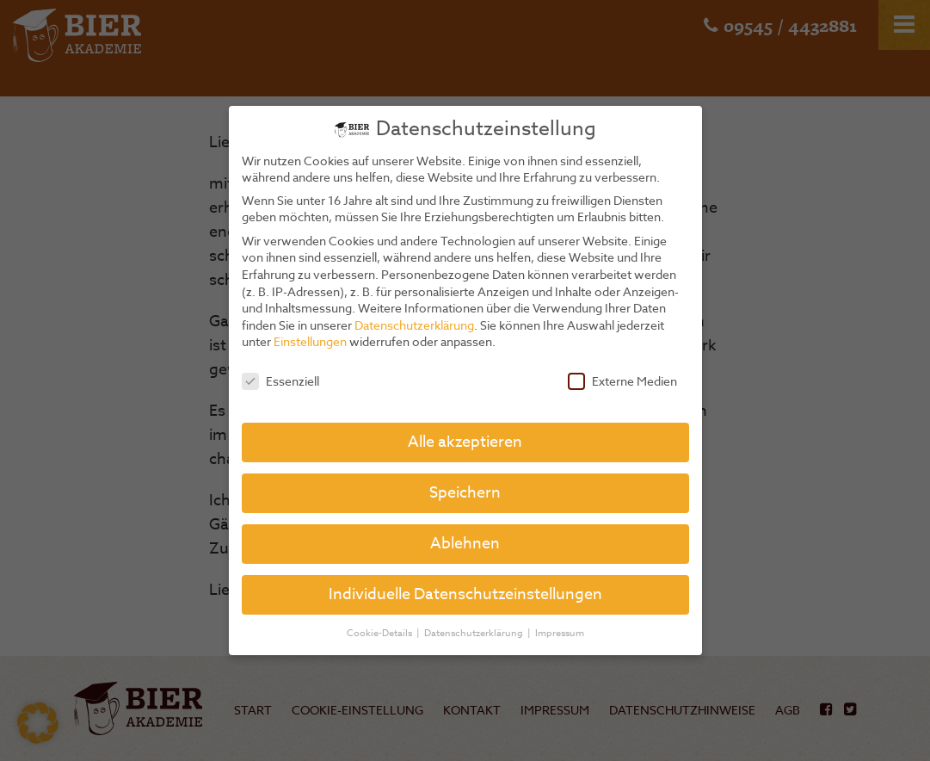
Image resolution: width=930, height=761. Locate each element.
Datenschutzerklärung (414, 325)
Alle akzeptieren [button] (465, 442)
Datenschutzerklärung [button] (475, 633)
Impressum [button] (559, 633)
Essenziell (280, 381)
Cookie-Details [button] (381, 633)
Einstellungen (310, 341)
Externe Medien (622, 381)
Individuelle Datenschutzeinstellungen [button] (465, 594)
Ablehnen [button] (465, 543)
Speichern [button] (465, 492)
